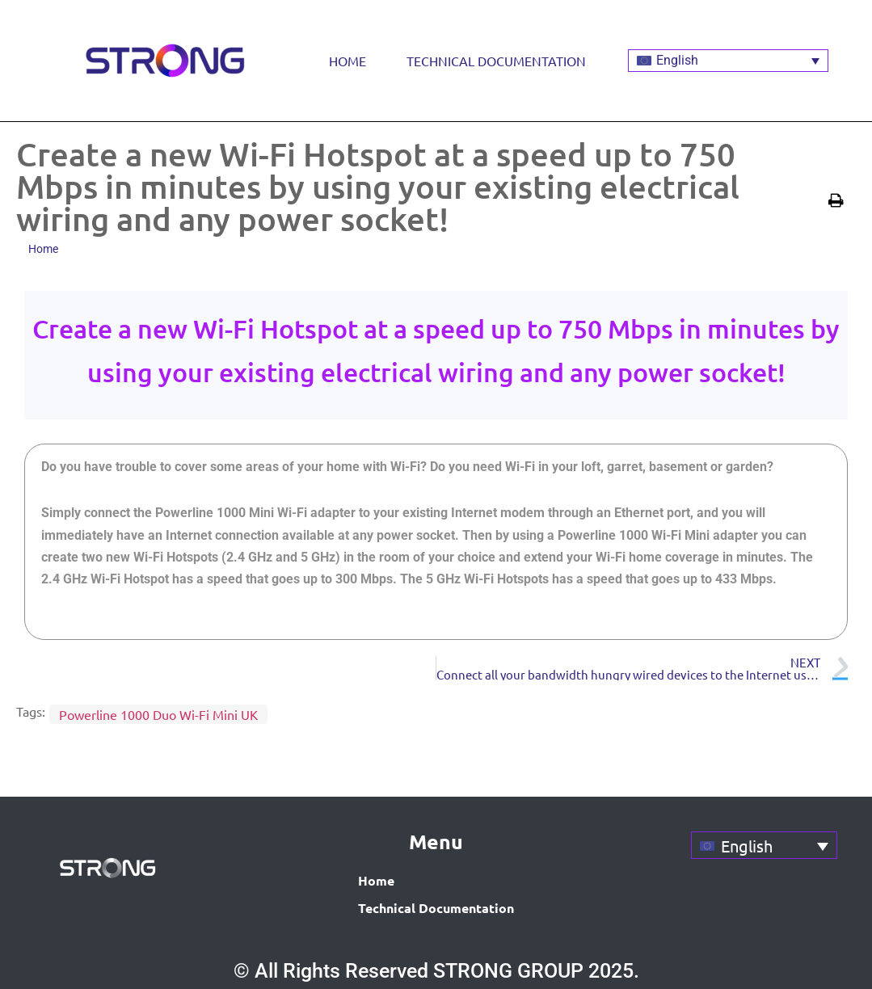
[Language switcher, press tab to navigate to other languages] (728, 61)
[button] (838, 200)
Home (347, 61)
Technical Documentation (496, 61)
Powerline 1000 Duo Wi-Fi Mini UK (158, 714)
